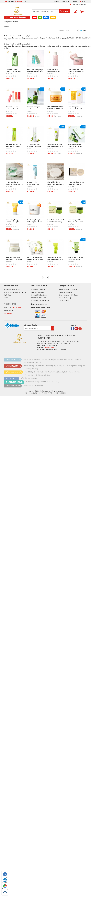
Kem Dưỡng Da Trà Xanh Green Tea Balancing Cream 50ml (55, 221)
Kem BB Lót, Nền (30, 372)
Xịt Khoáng (27, 369)
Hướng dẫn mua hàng (66, 292)
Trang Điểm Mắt (75, 372)
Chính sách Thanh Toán (38, 298)
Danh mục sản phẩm (16, 17)
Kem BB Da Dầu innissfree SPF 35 (33, 183)
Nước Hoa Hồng (29, 366)
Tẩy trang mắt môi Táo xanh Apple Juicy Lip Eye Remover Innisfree (14, 146)
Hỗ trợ (75, 1)
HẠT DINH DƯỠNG (32, 382)
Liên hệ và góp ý (64, 300)
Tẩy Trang (78, 359)
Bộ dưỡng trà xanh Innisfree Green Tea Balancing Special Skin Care (76, 146)
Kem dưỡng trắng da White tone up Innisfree (14, 258)
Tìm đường (5, 886)
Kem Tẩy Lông (68, 359)
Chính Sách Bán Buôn (38, 289)
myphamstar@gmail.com (50, 345)
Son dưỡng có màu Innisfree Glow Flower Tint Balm (13, 108)
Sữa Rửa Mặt (36, 359)
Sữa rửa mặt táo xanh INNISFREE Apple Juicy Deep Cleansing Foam (55, 259)
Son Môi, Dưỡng (63, 372)
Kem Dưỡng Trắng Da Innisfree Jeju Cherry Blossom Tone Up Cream (75, 70)
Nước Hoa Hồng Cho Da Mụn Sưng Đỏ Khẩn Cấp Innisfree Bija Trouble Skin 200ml (35, 70)
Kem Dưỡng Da (50, 366)
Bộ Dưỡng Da (60, 366)
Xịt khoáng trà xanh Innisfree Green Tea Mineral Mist (34, 146)
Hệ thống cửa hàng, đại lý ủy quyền (15, 292)
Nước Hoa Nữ (39, 385)
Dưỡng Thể (81, 366)
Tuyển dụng (66, 1)
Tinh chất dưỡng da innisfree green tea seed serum (33, 108)
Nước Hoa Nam (28, 385)
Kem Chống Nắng (71, 366)
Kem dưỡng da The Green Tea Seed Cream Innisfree (76, 221)
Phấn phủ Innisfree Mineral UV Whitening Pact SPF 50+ (55, 183)
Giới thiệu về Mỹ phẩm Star (12, 289)
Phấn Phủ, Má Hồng (51, 372)
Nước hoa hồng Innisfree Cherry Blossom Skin (53, 70)
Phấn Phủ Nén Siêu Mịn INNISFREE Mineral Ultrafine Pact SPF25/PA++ (76, 183)
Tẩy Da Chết (27, 359)
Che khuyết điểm (44, 375)
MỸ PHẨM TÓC (25, 378)
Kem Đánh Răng (29, 362)
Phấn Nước (40, 372)
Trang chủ (7, 21)
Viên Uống (55, 382)
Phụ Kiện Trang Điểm (31, 375)
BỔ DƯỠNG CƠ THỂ (45, 382)
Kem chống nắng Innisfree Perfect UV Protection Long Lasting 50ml (76, 108)
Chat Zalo (4, 881)
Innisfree (15, 21)
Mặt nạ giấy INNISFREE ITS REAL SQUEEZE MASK (35, 258)
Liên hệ (56, 1)
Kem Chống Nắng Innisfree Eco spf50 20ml (12, 221)
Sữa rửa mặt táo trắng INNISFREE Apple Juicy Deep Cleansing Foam (55, 146)
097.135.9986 (16, 307)
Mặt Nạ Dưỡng (58, 359)
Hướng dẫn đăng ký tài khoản (68, 289)
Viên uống (35, 369)
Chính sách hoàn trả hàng (39, 295)
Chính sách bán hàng (77, 4)
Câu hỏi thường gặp (65, 298)
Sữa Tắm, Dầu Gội (47, 359)
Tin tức (6, 298)
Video (82, 1)
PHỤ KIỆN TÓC (35, 378)
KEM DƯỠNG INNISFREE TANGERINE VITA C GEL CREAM (55, 108)
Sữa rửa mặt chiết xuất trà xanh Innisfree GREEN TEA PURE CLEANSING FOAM (75, 259)
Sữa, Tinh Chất (39, 366)
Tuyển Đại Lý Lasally (37, 292)
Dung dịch (38, 362)
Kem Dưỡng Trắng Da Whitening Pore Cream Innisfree (34, 221)
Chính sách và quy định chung (40, 300)
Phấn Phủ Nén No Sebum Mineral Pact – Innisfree (14, 183)
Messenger (5, 875)
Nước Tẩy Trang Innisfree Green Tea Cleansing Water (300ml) (13, 70)
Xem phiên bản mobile (39, 304)
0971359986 (18, 1)
